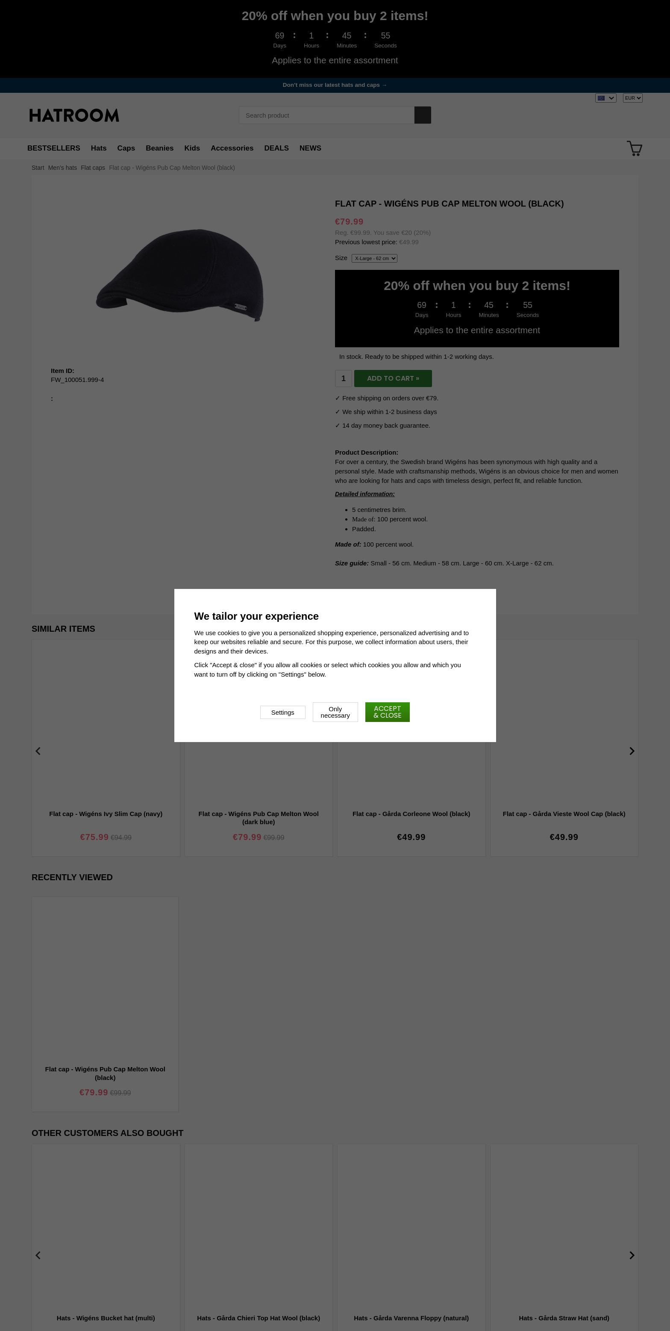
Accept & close (387, 712)
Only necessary (335, 712)
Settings (282, 712)
